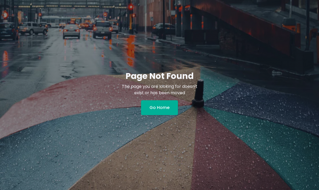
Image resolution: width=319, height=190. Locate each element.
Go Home (159, 107)
